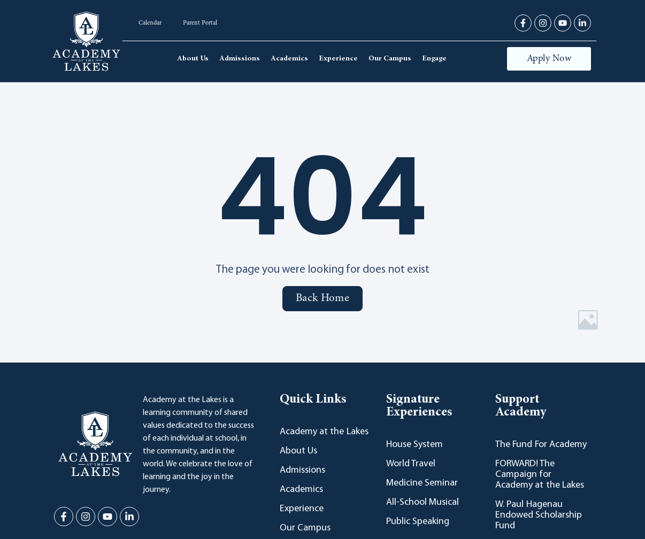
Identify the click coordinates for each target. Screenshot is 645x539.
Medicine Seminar (422, 483)
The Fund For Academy (541, 445)
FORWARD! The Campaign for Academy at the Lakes (539, 474)
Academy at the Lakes (324, 432)
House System (414, 445)
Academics (289, 59)
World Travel (410, 464)
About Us (193, 59)
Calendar (150, 23)
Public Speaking (417, 522)
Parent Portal (200, 23)
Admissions (239, 59)
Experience (338, 59)
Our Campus (389, 59)
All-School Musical (422, 502)
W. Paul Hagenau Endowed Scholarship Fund (538, 515)
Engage (434, 59)
